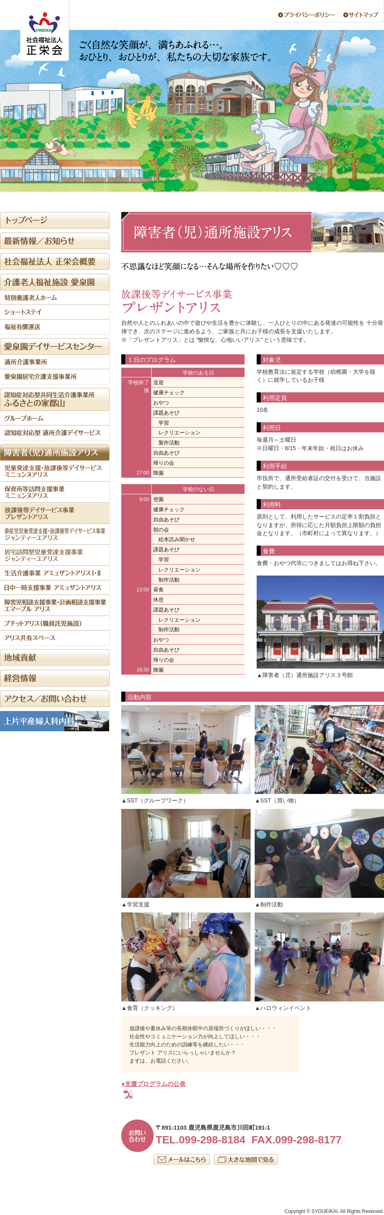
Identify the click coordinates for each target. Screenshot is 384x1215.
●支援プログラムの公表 (153, 1083)
